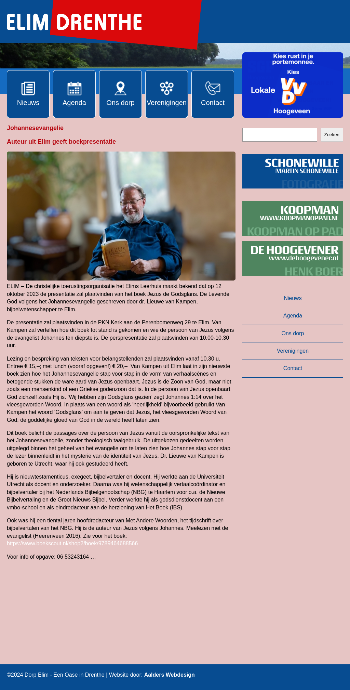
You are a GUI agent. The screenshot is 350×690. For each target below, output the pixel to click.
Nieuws (292, 298)
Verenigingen (293, 351)
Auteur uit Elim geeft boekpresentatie (61, 141)
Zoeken (331, 134)
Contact (292, 368)
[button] (292, 85)
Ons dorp (293, 333)
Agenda (292, 315)
